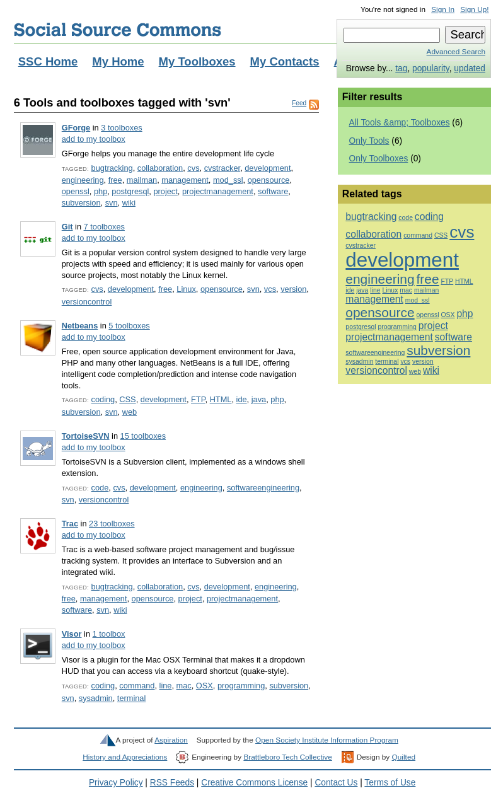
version (293, 289)
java (258, 399)
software (273, 191)
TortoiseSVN (86, 436)
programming (241, 685)
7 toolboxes (104, 226)
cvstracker (222, 168)
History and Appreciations (125, 757)
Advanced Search (456, 51)
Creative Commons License (254, 782)
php (100, 191)
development (268, 168)
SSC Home (48, 61)
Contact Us (336, 782)
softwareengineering (263, 487)
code (100, 487)
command (136, 685)
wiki (129, 202)
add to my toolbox (93, 139)
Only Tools (369, 141)
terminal (131, 698)
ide (241, 399)
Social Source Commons (117, 30)
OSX (204, 685)
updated (469, 68)
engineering (83, 180)
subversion (81, 202)
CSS (127, 399)
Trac (70, 523)
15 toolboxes (143, 436)
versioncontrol (87, 301)
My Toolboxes (197, 61)
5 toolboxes (128, 325)
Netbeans (80, 325)
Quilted (403, 757)
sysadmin (96, 698)
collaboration (160, 168)
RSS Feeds (172, 782)
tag (401, 68)
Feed (299, 103)
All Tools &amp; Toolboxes (399, 122)
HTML (221, 399)
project (165, 191)
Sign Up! (474, 9)
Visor (72, 634)
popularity (430, 68)
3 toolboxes (121, 127)
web (129, 412)
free (115, 180)
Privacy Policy (116, 782)
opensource (269, 180)
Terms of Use (389, 782)
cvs (193, 168)
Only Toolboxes (378, 158)
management (185, 180)
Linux (186, 289)
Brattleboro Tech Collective (287, 757)
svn (111, 202)
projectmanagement (217, 191)
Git (67, 226)
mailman (142, 180)
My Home (118, 61)
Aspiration (171, 740)
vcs (270, 289)
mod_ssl (228, 180)
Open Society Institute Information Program (326, 740)
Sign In (442, 9)
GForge (76, 127)
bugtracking (112, 168)
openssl (76, 191)
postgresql (130, 191)
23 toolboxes (111, 523)
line (165, 685)
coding (103, 399)
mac (184, 685)
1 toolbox (109, 634)
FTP (198, 399)
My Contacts (285, 61)
